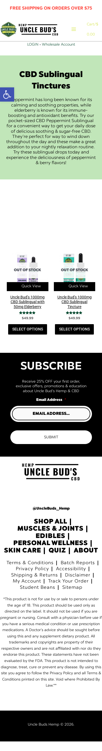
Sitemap (72, 597)
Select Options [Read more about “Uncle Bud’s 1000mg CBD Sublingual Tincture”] (74, 338)
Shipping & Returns (34, 584)
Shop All (50, 531)
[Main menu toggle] (77, 34)
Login (32, 54)
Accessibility (71, 578)
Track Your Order (68, 591)
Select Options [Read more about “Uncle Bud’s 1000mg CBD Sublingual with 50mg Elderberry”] (27, 338)
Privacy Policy (32, 578)
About (86, 560)
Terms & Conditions (30, 572)
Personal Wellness (50, 553)
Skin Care (22, 560)
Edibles (50, 546)
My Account (27, 591)
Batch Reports (78, 572)
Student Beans (37, 597)
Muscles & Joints (50, 538)
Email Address (51, 409)
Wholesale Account (58, 54)
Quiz (57, 560)
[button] (7, 94)
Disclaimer (77, 584)
